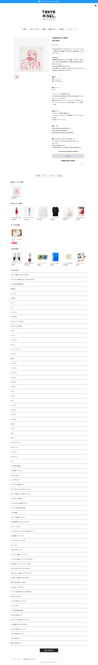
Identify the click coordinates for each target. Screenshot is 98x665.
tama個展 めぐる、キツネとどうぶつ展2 (20, 563)
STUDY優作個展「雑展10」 (17, 610)
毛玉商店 (13, 298)
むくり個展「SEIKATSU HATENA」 (19, 624)
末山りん (13, 344)
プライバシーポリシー (16, 659)
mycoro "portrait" (16, 526)
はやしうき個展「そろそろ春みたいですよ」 (21, 494)
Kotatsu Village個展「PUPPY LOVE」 (20, 619)
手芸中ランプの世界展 (16, 326)
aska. (12, 400)
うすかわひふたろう (15, 442)
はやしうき (13, 293)
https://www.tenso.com (58, 145)
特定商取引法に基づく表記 (29, 659)
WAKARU (13, 410)
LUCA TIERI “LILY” (16, 480)
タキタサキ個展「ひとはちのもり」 (19, 601)
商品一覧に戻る (49, 650)
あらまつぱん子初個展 (16, 498)
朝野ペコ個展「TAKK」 (16, 643)
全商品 (43, 29)
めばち (12, 433)
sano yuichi (14, 452)
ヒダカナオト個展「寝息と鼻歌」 (18, 508)
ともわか (13, 428)
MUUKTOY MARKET (16, 596)
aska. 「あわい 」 (15, 545)
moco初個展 (14, 512)
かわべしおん (14, 312)
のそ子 (12, 391)
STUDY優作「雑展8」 (16, 466)
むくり (12, 307)
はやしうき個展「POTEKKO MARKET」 (20, 274)
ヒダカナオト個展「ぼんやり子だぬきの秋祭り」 (22, 559)
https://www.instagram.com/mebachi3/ (62, 132)
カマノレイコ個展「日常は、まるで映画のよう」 (22, 591)
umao (12, 302)
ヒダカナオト (14, 363)
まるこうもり (14, 372)
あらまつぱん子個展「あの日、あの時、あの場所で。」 (23, 279)
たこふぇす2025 (15, 605)
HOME (24, 29)
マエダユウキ (14, 456)
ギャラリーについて (34, 29)
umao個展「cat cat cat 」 (17, 470)
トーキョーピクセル (15, 349)
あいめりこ (13, 414)
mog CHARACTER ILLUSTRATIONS (20, 568)
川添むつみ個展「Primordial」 (18, 517)
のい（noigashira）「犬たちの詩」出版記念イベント (23, 531)
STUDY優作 (14, 316)
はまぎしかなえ (14, 447)
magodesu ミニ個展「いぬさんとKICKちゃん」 (22, 573)
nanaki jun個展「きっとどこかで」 (19, 629)
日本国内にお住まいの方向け (68, 160)
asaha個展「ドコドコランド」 (17, 535)
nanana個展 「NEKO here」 (18, 633)
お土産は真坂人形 (15, 638)
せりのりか (13, 354)
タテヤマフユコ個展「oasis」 (17, 484)
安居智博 (13, 288)
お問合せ (61, 29)
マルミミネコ (14, 340)
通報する (82, 164)
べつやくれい (14, 368)
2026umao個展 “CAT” (17, 615)
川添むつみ (13, 386)
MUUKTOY (14, 382)
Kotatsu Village (15, 475)
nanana (13, 396)
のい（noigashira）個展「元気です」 (19, 503)
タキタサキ (13, 377)
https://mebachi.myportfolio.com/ (61, 128)
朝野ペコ (13, 358)
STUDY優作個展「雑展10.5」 (18, 284)
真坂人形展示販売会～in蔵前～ (18, 582)
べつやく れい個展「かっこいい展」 (19, 554)
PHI (12, 461)
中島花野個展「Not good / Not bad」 (20, 521)
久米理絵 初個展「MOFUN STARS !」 (20, 577)
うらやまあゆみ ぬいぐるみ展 (18, 540)
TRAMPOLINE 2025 (16, 549)
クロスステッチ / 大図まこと (17, 321)
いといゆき (13, 405)
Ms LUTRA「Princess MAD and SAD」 (20, 489)
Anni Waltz (14, 419)
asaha (12, 330)
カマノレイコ (14, 335)
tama (12, 438)
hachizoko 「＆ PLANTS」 (17, 587)
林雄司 (12, 424)
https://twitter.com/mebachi (59, 130)
